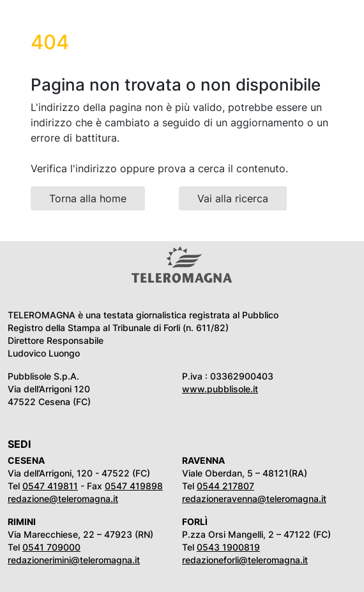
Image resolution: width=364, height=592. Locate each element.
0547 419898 (134, 485)
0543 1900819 (228, 547)
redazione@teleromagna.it (63, 498)
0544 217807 (225, 485)
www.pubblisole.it (220, 388)
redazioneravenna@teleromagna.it (254, 498)
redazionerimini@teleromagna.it (74, 559)
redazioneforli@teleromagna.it (245, 559)
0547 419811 (50, 485)
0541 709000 (51, 547)
